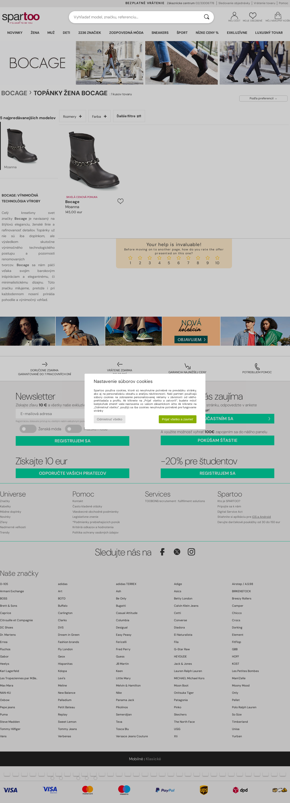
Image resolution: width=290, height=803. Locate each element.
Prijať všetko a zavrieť (177, 419)
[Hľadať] (206, 17)
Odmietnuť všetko (109, 419)
